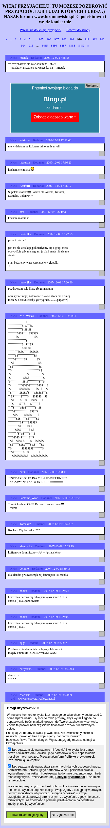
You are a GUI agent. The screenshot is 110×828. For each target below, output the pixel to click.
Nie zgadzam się (63, 815)
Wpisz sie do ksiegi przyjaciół (40, 30)
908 (64, 39)
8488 (72, 45)
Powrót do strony (78, 30)
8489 (81, 45)
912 (94, 39)
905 (41, 39)
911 (87, 39)
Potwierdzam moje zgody (26, 815)
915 (31, 45)
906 (49, 39)
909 (72, 39)
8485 (45, 45)
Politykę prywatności (79, 756)
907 (56, 39)
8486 (54, 45)
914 (23, 45)
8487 (63, 45)
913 (102, 39)
